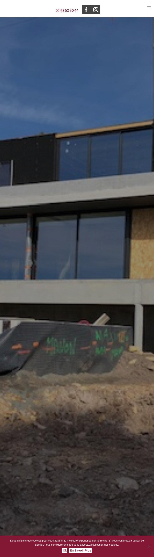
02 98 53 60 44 (67, 10)
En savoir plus (80, 550)
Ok (65, 550)
